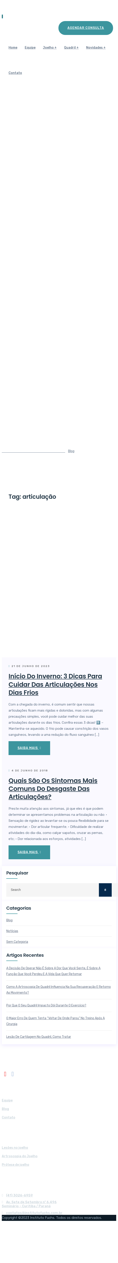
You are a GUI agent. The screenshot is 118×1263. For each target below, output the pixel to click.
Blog (9, 920)
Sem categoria (17, 941)
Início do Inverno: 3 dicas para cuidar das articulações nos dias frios (55, 684)
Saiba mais (29, 748)
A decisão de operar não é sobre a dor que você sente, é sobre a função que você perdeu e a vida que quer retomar (53, 971)
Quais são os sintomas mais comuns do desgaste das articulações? (53, 788)
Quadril (70, 48)
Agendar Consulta (85, 28)
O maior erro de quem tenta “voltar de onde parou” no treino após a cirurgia (55, 1021)
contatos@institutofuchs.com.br (34, 1213)
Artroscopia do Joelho (20, 1156)
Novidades (94, 48)
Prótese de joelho (15, 1165)
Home (13, 48)
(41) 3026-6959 (19, 1195)
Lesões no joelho (15, 1148)
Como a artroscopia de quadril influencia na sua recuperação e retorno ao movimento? (58, 990)
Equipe (30, 48)
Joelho (48, 48)
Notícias (12, 931)
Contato (15, 73)
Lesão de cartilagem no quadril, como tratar (38, 1037)
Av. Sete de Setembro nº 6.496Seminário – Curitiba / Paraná (29, 1204)
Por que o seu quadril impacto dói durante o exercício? (46, 1005)
